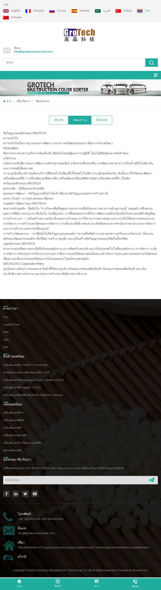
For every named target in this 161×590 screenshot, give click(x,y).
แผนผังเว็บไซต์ (11, 325)
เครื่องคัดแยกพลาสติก (15, 435)
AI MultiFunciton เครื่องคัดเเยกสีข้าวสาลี (26, 373)
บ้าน (7, 101)
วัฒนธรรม (42, 101)
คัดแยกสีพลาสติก (12, 450)
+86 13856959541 (52, 519)
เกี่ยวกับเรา (24, 101)
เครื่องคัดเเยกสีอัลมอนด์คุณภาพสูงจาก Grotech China (33, 380)
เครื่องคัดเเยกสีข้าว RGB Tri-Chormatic (25, 365)
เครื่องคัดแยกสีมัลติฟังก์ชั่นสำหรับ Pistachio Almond (32, 395)
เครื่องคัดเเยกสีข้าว (13, 413)
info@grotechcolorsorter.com (33, 52)
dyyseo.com (140, 570)
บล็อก (6, 340)
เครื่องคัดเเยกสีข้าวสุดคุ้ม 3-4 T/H (22, 388)
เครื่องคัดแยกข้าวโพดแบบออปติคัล (22, 443)
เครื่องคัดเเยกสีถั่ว (12, 428)
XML (5, 347)
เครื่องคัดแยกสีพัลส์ (13, 420)
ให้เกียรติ (101, 120)
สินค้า (6, 332)
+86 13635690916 (29, 519)
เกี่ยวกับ (59, 120)
